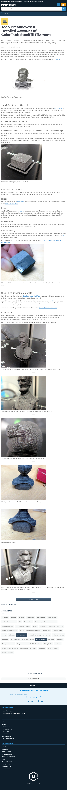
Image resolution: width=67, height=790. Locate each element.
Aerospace (51, 639)
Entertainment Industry (50, 622)
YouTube (42, 701)
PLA (52, 301)
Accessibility (6, 769)
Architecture (42, 648)
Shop (3, 721)
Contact (5, 749)
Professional (7, 729)
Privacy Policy (7, 764)
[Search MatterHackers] (64, 9)
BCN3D (35, 626)
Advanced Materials (58, 635)
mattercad (5, 622)
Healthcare (58, 644)
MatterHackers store (11, 204)
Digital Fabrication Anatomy (9, 630)
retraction (21, 211)
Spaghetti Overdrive (22, 644)
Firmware (13, 617)
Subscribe (33, 697)
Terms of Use (6, 766)
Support (5, 734)
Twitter (28, 701)
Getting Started (48, 644)
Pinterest (38, 701)
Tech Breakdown (21, 635)
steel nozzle (21, 202)
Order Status (7, 752)
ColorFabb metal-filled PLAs (31, 296)
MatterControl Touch (7, 626)
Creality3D (33, 648)
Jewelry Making (28, 622)
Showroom (6, 726)
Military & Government (8, 644)
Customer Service (29, 1)
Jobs (3, 759)
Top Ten (4, 635)
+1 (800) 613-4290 (38, 1)
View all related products (33, 678)
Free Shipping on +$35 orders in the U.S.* (12, 1)
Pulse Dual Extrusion (28, 639)
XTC (64, 235)
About (4, 747)
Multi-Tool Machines (35, 644)
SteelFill (57, 59)
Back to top (33, 685)
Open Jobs (60, 639)
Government (6, 736)
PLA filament (58, 108)
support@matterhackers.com (13, 713)
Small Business (52, 617)
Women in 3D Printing (35, 635)
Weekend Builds (57, 630)
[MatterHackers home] (8, 5)
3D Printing (5, 617)
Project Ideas (47, 635)
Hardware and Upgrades (33, 630)
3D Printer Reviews (53, 648)
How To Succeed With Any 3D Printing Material (15, 648)
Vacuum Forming (15, 639)
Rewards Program (8, 756)
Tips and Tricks (46, 630)
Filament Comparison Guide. (48, 308)
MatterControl (30, 617)
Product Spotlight (41, 639)
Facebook (25, 701)
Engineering (38, 622)
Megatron (52, 626)
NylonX (28, 626)
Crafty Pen (60, 626)
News (4, 724)
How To (22, 630)
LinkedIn (35, 701)
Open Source (43, 626)
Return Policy (7, 761)
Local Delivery (7, 754)
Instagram (31, 701)
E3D (20, 622)
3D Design (21, 617)
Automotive (13, 622)
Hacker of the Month (7, 652)
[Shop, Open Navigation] (4, 13)
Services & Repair (8, 739)
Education (12, 635)
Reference (5, 639)
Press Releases (41, 617)
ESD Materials (20, 626)
